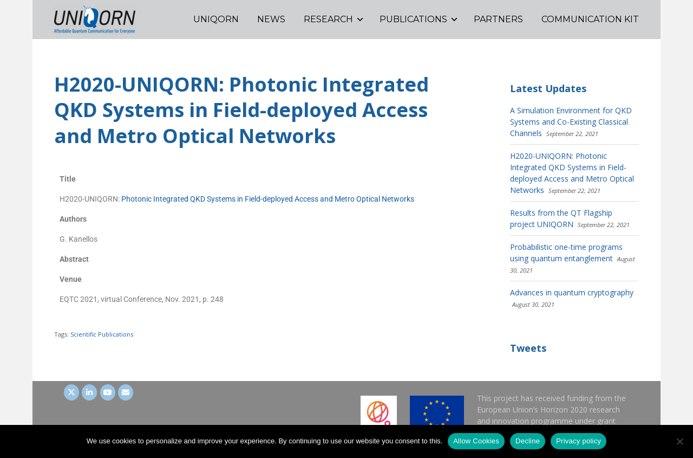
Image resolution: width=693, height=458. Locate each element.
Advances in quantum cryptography (571, 292)
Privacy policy (578, 441)
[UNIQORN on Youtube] (107, 392)
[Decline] (679, 441)
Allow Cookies (476, 441)
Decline (527, 441)
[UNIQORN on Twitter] (71, 392)
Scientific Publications (101, 334)
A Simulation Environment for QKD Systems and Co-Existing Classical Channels (571, 121)
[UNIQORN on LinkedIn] (89, 392)
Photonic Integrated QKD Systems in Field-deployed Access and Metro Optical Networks (267, 199)
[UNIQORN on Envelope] (125, 392)
